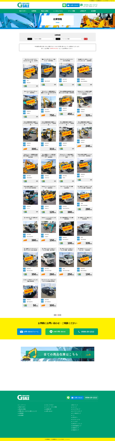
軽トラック (75, 405)
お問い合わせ (49, 411)
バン (73, 415)
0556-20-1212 (54, 48)
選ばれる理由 (44, 11)
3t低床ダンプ (75, 430)
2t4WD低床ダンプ (76, 425)
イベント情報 (71, 11)
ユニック (74, 407)
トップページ (22, 405)
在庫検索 (21, 413)
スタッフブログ (49, 405)
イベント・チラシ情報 (51, 407)
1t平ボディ (75, 417)
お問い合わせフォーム (29, 331)
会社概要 (93, 11)
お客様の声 (83, 11)
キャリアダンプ (76, 409)
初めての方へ (22, 11)
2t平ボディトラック (77, 423)
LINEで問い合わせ (58, 331)
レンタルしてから (58, 11)
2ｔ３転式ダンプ (76, 413)
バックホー (75, 421)
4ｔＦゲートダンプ (77, 411)
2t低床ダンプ (75, 427)
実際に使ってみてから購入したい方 (28, 411)
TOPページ (86, 28)
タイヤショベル (76, 419)
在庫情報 (33, 11)
